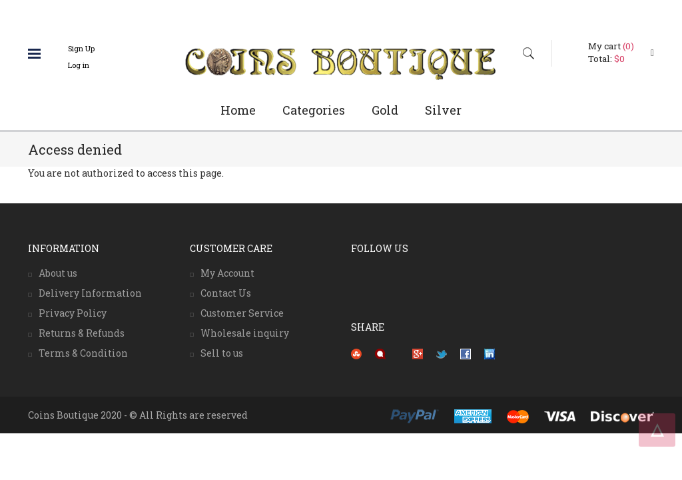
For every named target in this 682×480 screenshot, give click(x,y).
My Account (227, 273)
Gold (385, 110)
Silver (443, 110)
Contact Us (225, 293)
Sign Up (81, 48)
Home (238, 110)
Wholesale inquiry (244, 333)
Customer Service (242, 313)
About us (58, 273)
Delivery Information (90, 293)
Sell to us (221, 353)
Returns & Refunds (82, 333)
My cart (611, 46)
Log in (78, 65)
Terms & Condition (83, 353)
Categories (313, 110)
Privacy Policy (73, 313)
